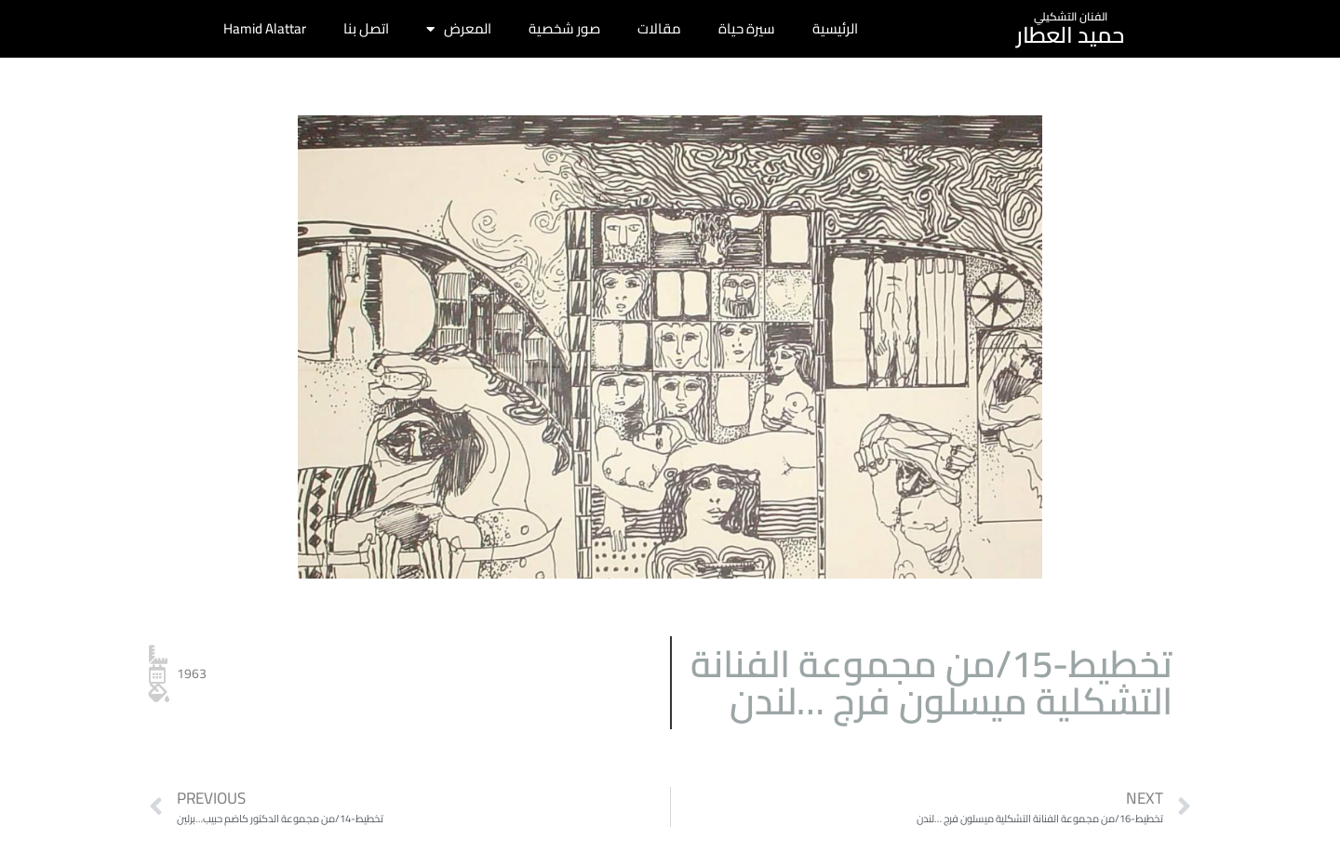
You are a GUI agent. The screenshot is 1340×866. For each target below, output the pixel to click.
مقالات (659, 28)
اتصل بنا (366, 28)
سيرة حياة (746, 28)
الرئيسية (835, 28)
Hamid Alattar (264, 28)
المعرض (458, 29)
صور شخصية (564, 28)
